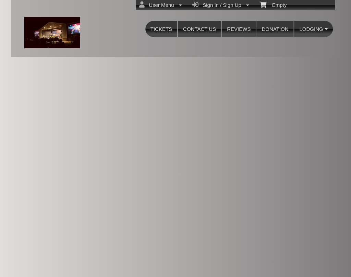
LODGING (313, 29)
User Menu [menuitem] (160, 5)
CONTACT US (199, 29)
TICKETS (161, 29)
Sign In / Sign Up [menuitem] (220, 5)
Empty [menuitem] (273, 4)
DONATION (275, 29)
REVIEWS (239, 29)
